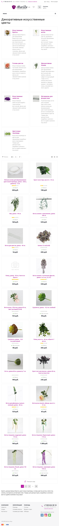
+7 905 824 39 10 (7, 1)
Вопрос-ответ (28, 509)
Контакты (4, 511)
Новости (3, 507)
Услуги (3, 509)
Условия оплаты (17, 509)
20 (36, 486)
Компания (4, 505)
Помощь (27, 505)
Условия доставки (18, 511)
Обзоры (26, 511)
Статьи (26, 507)
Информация (17, 505)
